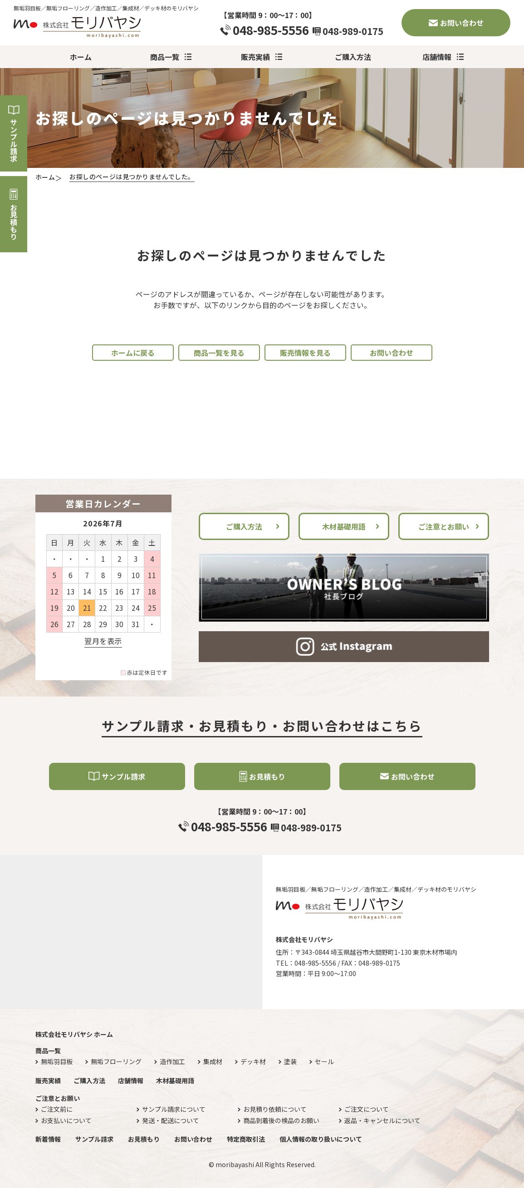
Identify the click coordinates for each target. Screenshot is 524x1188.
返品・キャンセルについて (382, 1120)
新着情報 (48, 1139)
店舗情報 (436, 56)
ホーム (81, 56)
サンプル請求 (13, 140)
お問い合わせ (462, 22)
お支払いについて (66, 1120)
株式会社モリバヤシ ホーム (74, 1034)
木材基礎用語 (344, 526)
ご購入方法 (353, 56)
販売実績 (255, 56)
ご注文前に (57, 1109)
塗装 (290, 1061)
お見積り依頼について (275, 1109)
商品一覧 (164, 56)
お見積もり (13, 222)
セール (324, 1061)
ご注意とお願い (443, 526)
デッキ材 (253, 1061)
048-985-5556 (271, 30)
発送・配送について (170, 1120)
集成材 (212, 1061)
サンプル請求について (174, 1109)
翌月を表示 (103, 640)
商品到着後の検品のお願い (281, 1120)
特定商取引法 (246, 1139)
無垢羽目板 (57, 1061)
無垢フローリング (116, 1061)
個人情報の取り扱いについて (320, 1139)
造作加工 (172, 1061)
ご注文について (366, 1109)
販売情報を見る (305, 352)
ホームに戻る (133, 352)
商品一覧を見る (219, 352)
